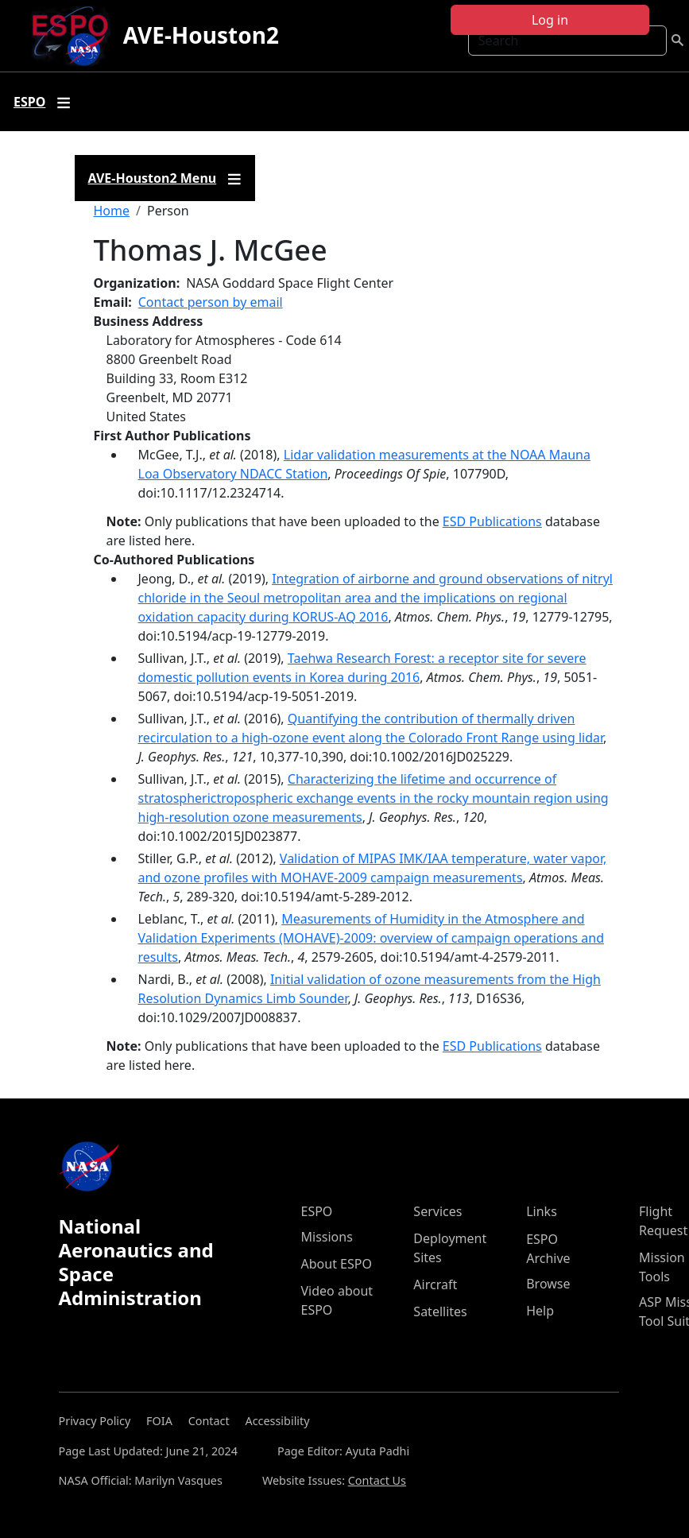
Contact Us (377, 1480)
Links (541, 1211)
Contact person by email (210, 302)
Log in (550, 20)
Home (112, 210)
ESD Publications (492, 521)
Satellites (439, 1311)
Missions (327, 1237)
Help (540, 1310)
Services (437, 1211)
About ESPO (336, 1264)
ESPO (317, 1211)
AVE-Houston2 (201, 35)
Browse (548, 1283)
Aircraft (435, 1284)
